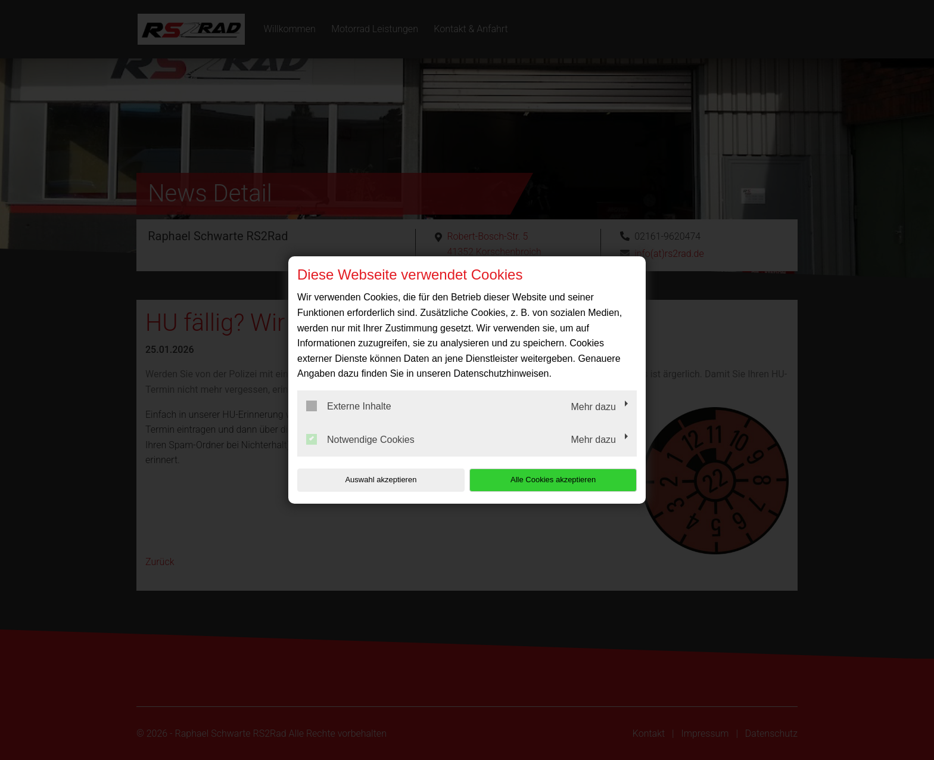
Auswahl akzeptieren (373, 479)
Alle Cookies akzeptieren (560, 479)
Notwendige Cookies (360, 439)
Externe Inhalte (348, 406)
